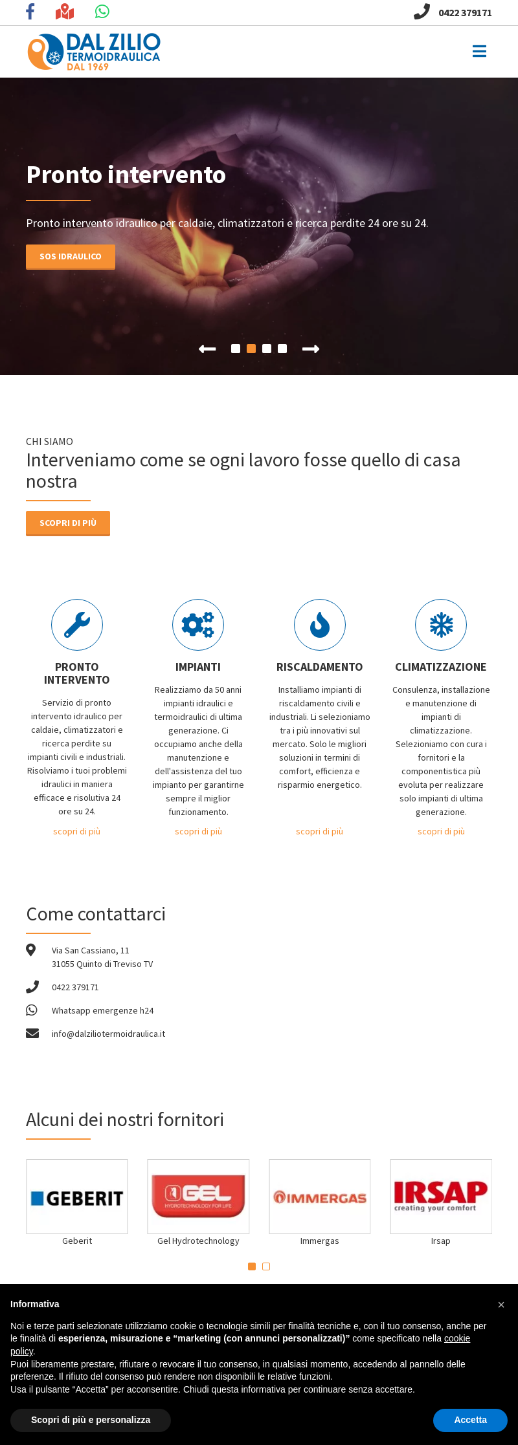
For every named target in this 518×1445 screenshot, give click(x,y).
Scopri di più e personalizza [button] (90, 1420)
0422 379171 (453, 12)
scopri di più (76, 831)
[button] (501, 1304)
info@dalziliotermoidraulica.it (108, 1033)
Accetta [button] (470, 1420)
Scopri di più (67, 522)
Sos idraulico (61, 256)
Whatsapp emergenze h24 (102, 1010)
